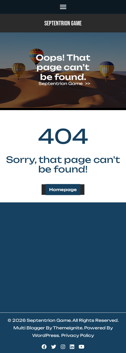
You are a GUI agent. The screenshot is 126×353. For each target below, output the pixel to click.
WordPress (45, 335)
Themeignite (67, 327)
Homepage (63, 189)
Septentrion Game (63, 23)
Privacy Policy (77, 335)
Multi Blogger (29, 327)
